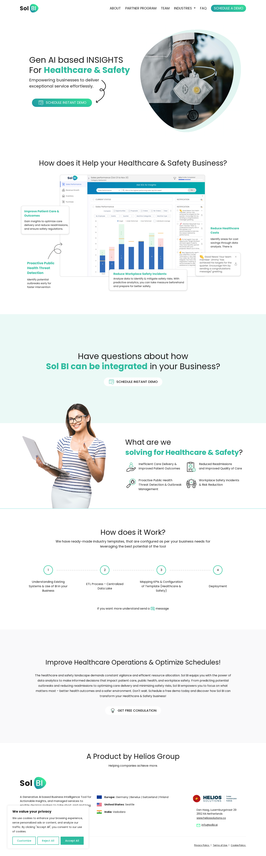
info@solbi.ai (210, 825)
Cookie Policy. (238, 845)
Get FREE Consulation (133, 711)
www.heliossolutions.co (211, 818)
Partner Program (140, 8)
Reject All (48, 841)
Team (165, 8)
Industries (183, 8)
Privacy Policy (202, 845)
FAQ (203, 8)
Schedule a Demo (228, 8)
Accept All (72, 841)
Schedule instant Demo (62, 103)
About (115, 8)
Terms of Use (220, 845)
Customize (24, 841)
